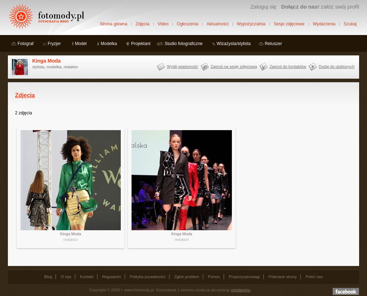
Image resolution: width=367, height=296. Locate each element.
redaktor (70, 239)
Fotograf (26, 43)
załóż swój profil (320, 7)
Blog (48, 277)
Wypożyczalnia (251, 23)
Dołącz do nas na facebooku (346, 291)
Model (81, 43)
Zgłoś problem (186, 277)
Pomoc (214, 277)
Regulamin (111, 277)
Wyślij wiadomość (182, 66)
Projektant (141, 43)
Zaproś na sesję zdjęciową (234, 66)
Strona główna (113, 23)
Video (163, 23)
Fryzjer (54, 43)
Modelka (109, 43)
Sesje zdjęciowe (289, 23)
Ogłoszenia (187, 23)
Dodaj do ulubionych (336, 66)
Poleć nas (314, 277)
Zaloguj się (263, 7)
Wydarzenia (324, 23)
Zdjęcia (142, 23)
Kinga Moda (46, 61)
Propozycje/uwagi (244, 277)
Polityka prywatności (148, 277)
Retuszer (273, 43)
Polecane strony (282, 277)
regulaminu (240, 290)
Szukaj (350, 23)
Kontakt (86, 277)
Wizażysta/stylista (234, 43)
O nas (66, 277)
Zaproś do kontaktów (288, 66)
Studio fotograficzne (183, 43)
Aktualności (217, 23)
